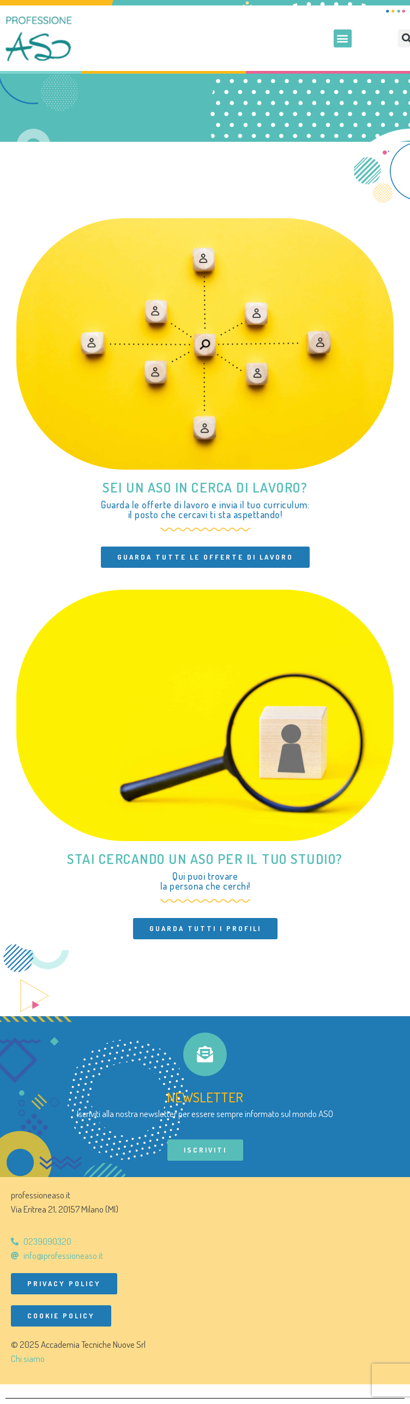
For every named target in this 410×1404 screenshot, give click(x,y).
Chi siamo (28, 1358)
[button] (343, 38)
